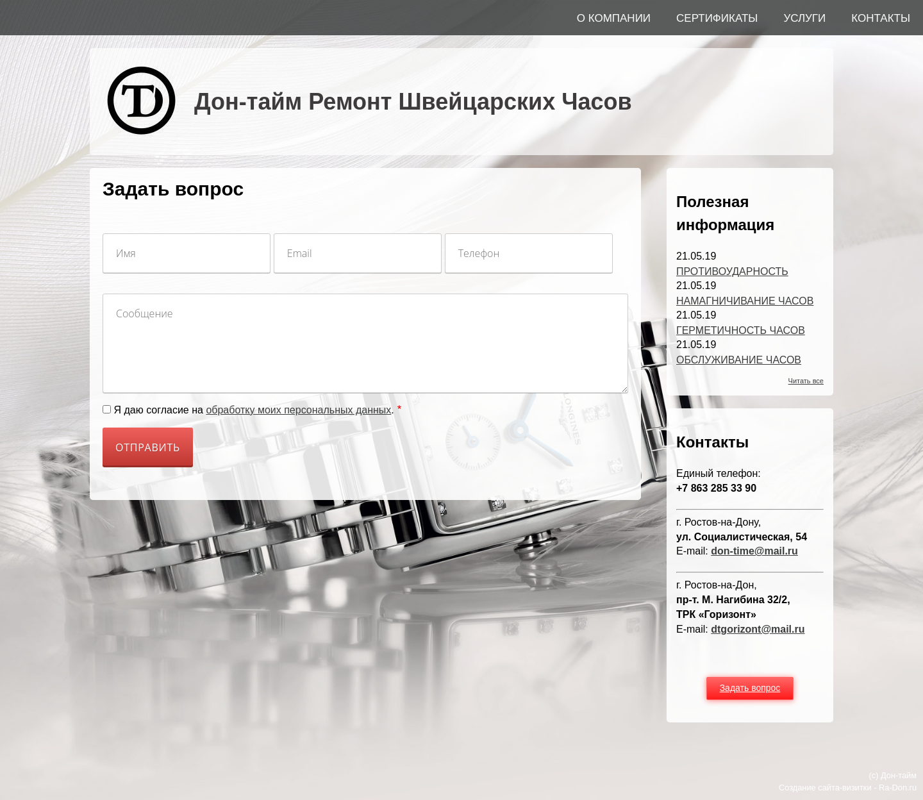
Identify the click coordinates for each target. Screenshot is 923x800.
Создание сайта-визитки (825, 787)
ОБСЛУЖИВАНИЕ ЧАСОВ (738, 359)
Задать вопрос (750, 688)
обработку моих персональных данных (298, 409)
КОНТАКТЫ (880, 18)
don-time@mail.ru (754, 551)
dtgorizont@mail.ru (757, 629)
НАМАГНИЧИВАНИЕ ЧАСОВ (744, 301)
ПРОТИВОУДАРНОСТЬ (732, 271)
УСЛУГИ (804, 18)
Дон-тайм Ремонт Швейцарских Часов (413, 101)
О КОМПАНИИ (614, 18)
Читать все (806, 381)
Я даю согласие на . (253, 409)
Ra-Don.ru (898, 787)
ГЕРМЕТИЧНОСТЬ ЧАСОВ (740, 330)
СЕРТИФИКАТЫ (717, 18)
